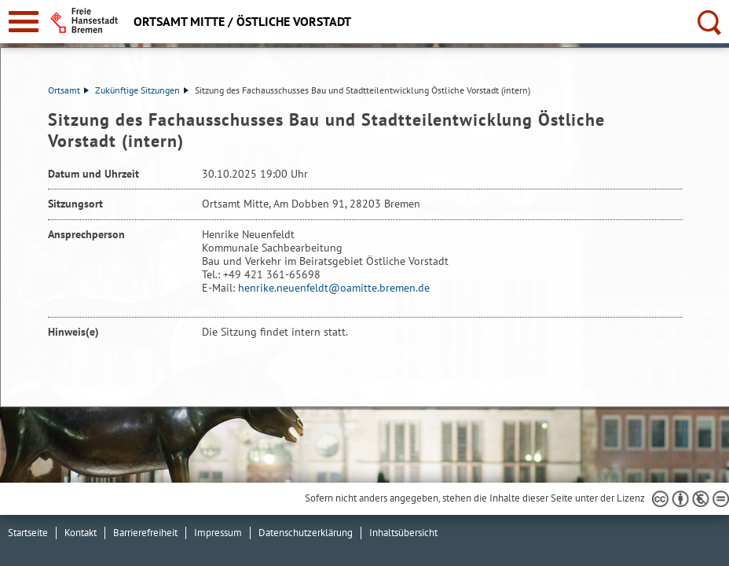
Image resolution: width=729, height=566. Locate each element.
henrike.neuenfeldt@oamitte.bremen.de (334, 288)
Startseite (28, 532)
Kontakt (80, 532)
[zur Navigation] (23, 21)
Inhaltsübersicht (403, 532)
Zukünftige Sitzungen (142, 90)
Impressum (218, 532)
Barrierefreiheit (145, 532)
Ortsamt (68, 90)
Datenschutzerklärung (305, 532)
